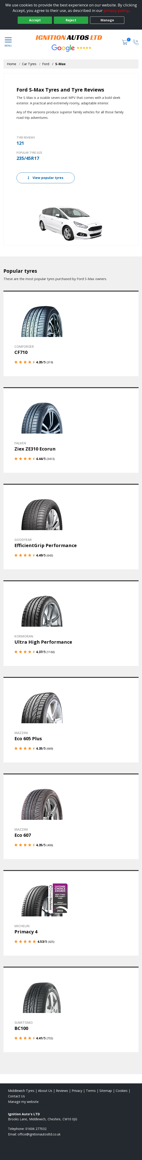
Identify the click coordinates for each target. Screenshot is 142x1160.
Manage (107, 20)
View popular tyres (45, 177)
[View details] (71, 333)
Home (11, 64)
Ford (45, 64)
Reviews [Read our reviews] (62, 1090)
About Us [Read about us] (45, 1090)
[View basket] (125, 42)
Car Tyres (29, 64)
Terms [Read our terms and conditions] (91, 1090)
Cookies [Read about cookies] (122, 1090)
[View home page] (71, 37)
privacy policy (116, 10)
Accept (35, 20)
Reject (71, 20)
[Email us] (39, 1134)
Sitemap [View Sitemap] (105, 1090)
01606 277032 (35, 1129)
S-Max (60, 64)
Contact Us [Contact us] (16, 1096)
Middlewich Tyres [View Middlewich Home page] (21, 1090)
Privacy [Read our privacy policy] (77, 1090)
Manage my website (23, 1101)
